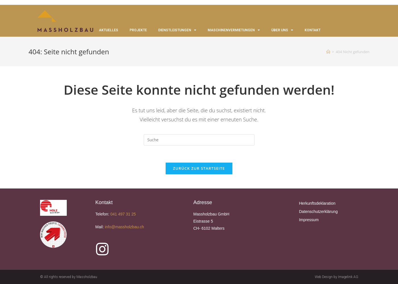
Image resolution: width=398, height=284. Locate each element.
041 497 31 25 (123, 214)
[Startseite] (328, 51)
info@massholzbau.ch (125, 227)
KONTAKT (312, 30)
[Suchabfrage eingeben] (199, 140)
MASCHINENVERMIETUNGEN (234, 30)
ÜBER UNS (282, 30)
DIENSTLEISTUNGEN (177, 30)
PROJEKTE (138, 30)
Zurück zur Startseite (199, 168)
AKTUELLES (108, 30)
